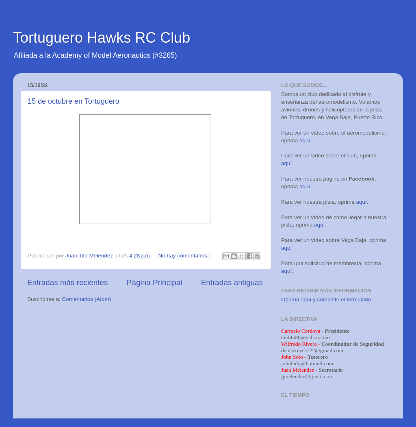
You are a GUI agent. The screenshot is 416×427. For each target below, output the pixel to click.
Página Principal (154, 282)
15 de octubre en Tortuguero (73, 101)
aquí (304, 140)
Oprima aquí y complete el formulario (326, 299)
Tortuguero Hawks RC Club (101, 37)
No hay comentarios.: (185, 256)
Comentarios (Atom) (86, 299)
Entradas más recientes (67, 282)
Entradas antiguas (232, 282)
